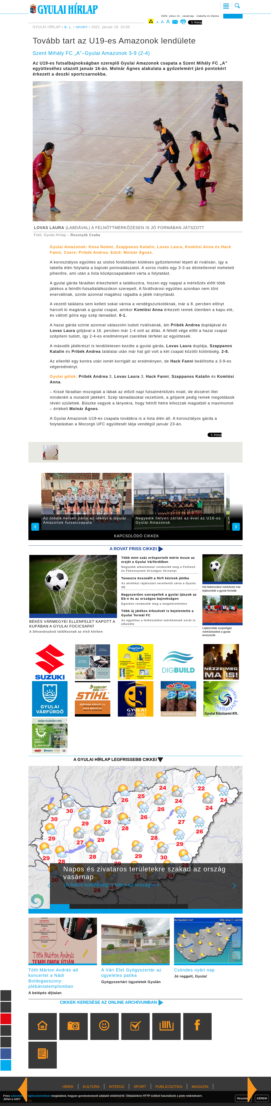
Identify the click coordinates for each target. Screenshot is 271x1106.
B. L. (69, 27)
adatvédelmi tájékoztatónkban (31, 1095)
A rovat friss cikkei (132, 548)
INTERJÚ (116, 1090)
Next (236, 890)
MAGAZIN (200, 1090)
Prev (56, 890)
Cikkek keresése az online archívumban (105, 1005)
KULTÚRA (91, 1090)
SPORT (82, 27)
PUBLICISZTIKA (169, 1090)
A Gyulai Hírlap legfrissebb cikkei (112, 760)
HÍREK (68, 1090)
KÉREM (262, 1098)
